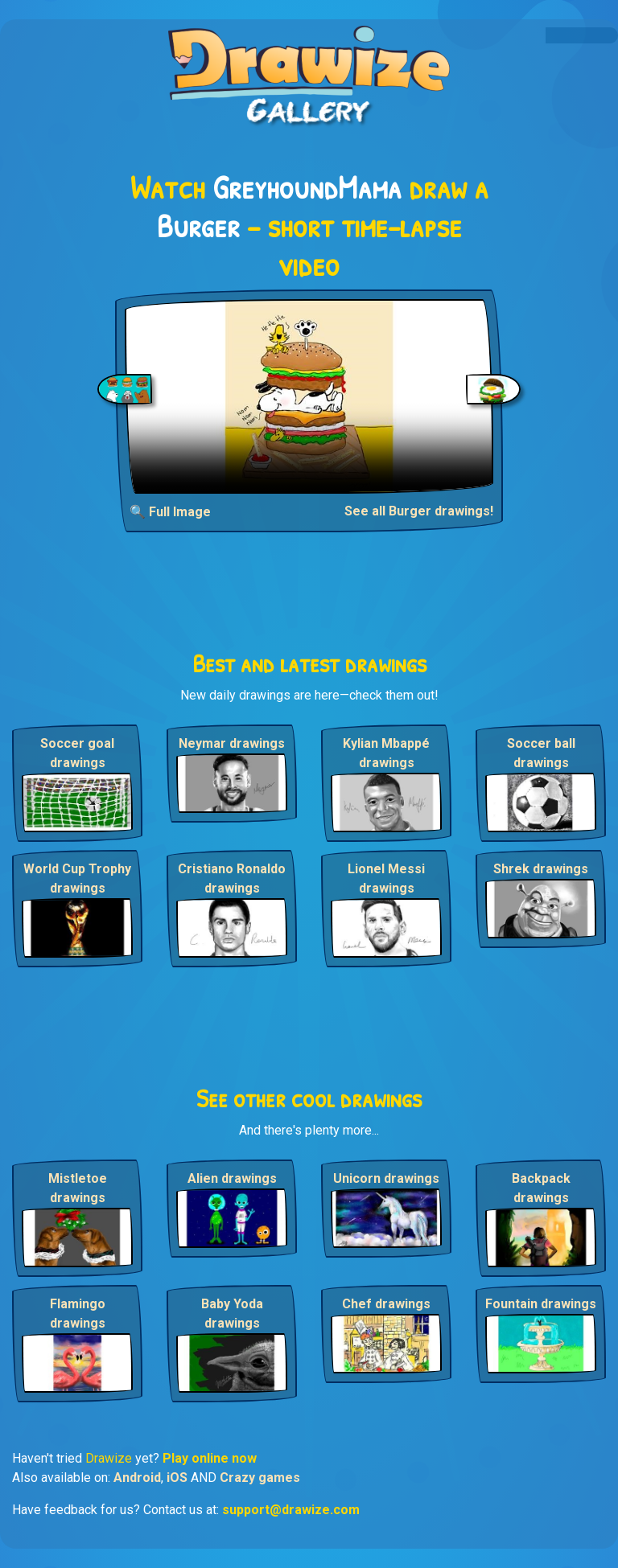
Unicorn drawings (386, 1178)
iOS (177, 1477)
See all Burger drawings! (418, 511)
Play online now (210, 1458)
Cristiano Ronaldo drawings (232, 878)
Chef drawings (386, 1303)
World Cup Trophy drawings (77, 878)
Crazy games (260, 1477)
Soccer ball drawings (541, 753)
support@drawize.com (291, 1509)
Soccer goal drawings (77, 753)
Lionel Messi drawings (386, 878)
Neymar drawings (232, 743)
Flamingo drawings (77, 1313)
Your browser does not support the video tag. (309, 396)
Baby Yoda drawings (232, 1313)
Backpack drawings (541, 1188)
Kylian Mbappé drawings (386, 753)
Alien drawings (232, 1178)
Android (137, 1477)
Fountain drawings (540, 1303)
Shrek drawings (540, 868)
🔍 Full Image (170, 511)
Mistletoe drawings (77, 1188)
